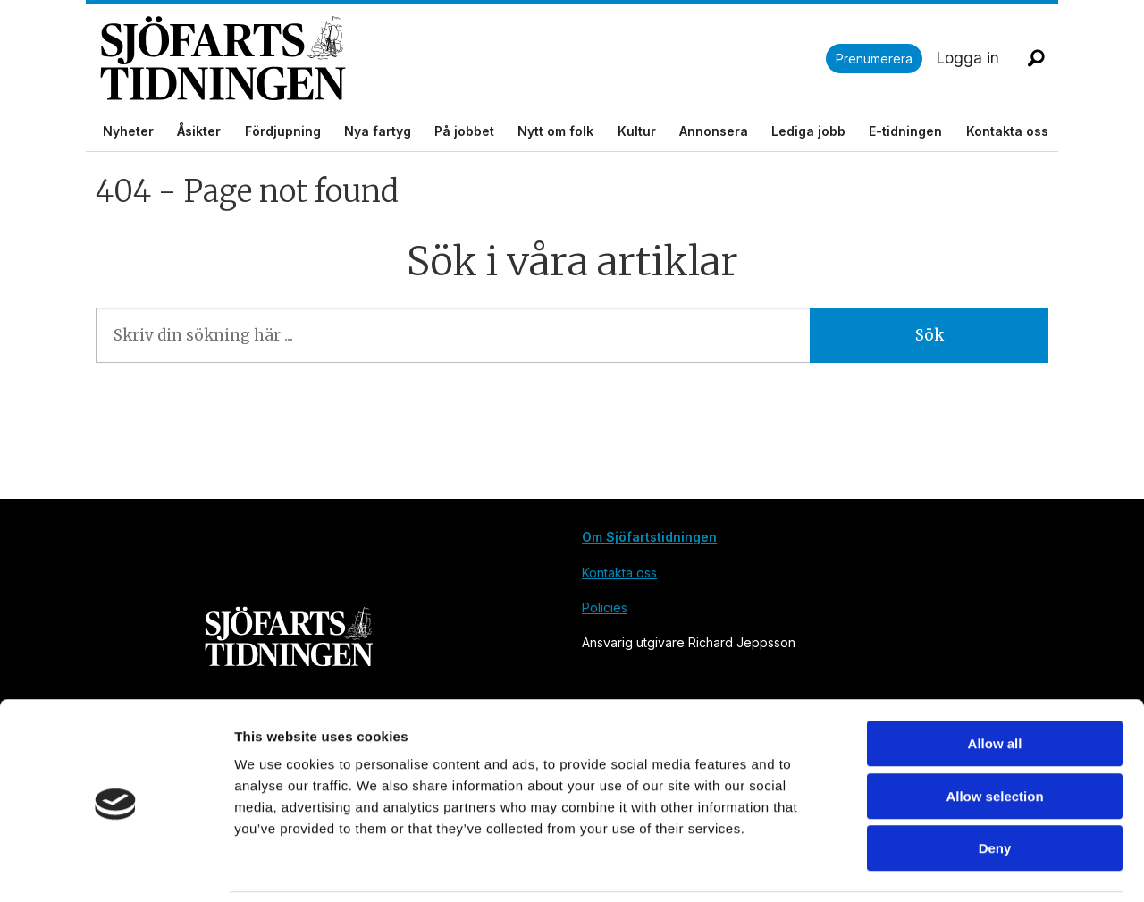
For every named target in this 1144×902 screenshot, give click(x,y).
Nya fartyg (377, 131)
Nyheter (128, 131)
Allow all (995, 683)
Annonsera (713, 131)
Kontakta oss (1007, 131)
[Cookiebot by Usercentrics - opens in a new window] (116, 867)
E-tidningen (905, 131)
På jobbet (464, 131)
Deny (995, 788)
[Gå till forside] (463, 58)
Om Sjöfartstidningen (649, 536)
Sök (929, 335)
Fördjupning (283, 131)
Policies (604, 607)
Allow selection (994, 736)
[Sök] (1036, 58)
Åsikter (199, 131)
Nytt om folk (555, 131)
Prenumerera (874, 58)
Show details (938, 866)
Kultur (637, 131)
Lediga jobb (808, 131)
